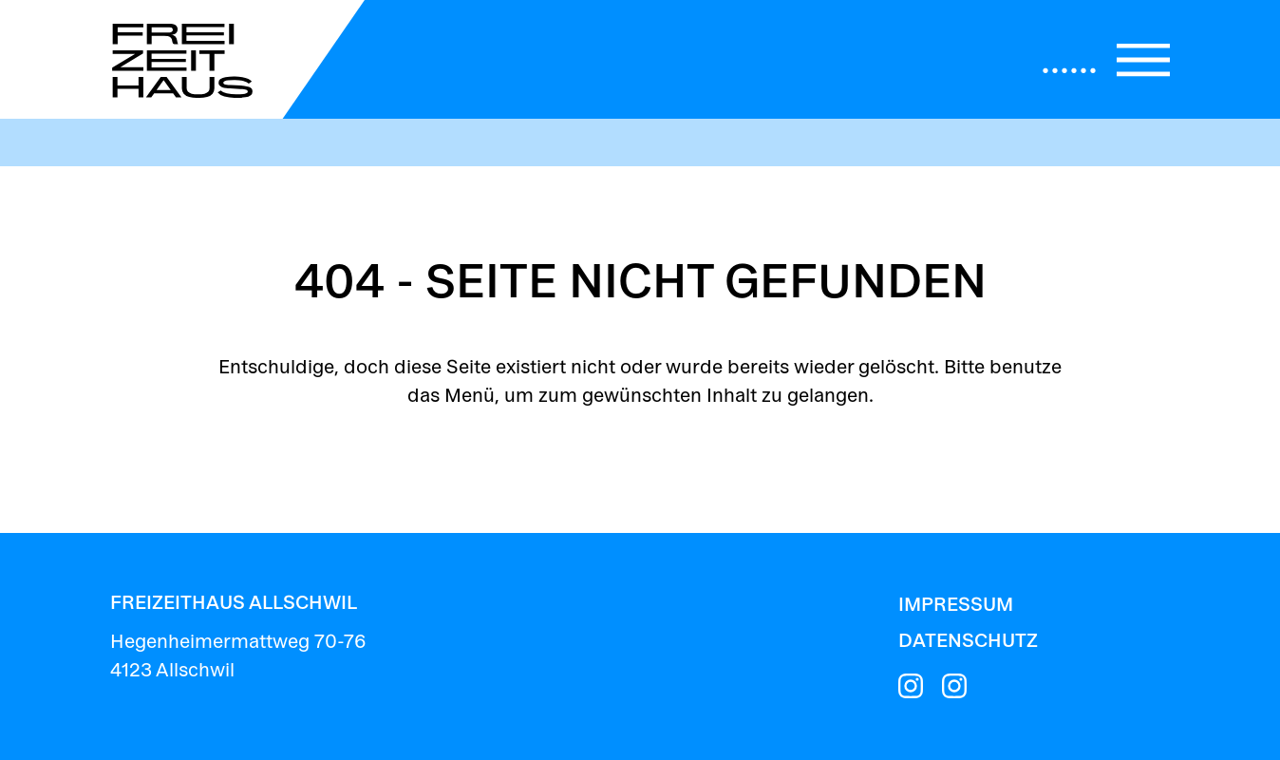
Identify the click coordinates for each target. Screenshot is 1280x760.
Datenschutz (968, 642)
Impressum (955, 606)
